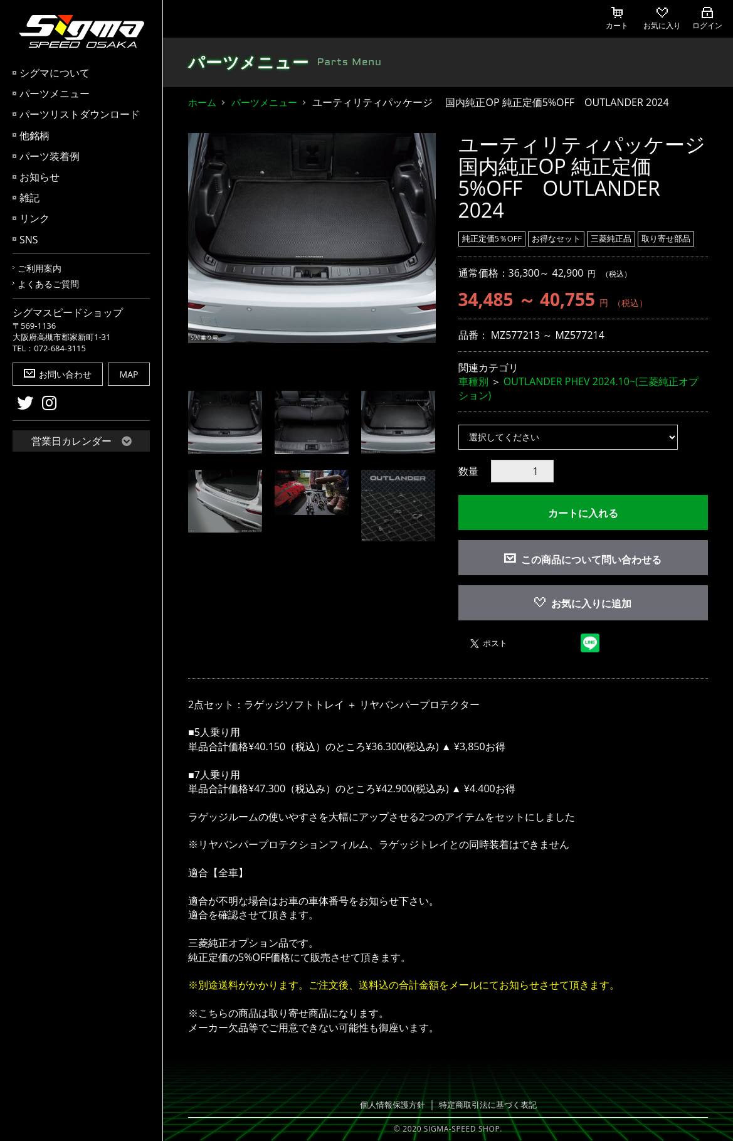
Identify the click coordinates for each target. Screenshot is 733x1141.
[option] (312, 238)
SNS (28, 240)
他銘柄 (34, 135)
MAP (129, 374)
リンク (34, 218)
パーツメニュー (54, 93)
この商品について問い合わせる (591, 559)
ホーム (202, 102)
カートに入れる (583, 513)
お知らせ (39, 177)
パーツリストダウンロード (79, 114)
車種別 (473, 381)
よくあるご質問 (48, 284)
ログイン (707, 19)
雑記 (29, 197)
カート (617, 19)
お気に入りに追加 (582, 603)
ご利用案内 (39, 268)
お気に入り (662, 19)
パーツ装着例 (49, 156)
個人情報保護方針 (392, 1104)
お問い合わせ (58, 374)
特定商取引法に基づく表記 (488, 1104)
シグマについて (54, 73)
